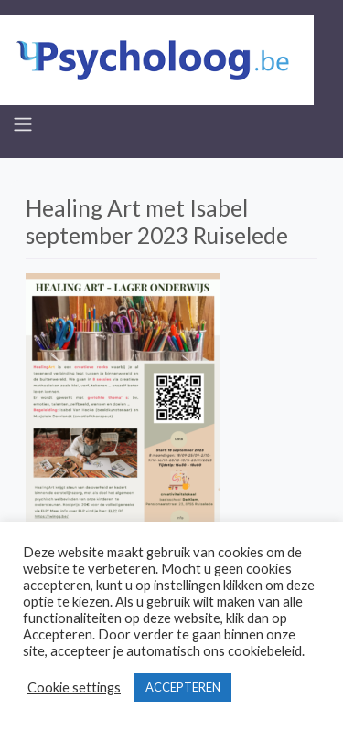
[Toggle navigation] (23, 124)
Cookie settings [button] (74, 687)
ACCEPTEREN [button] (182, 687)
